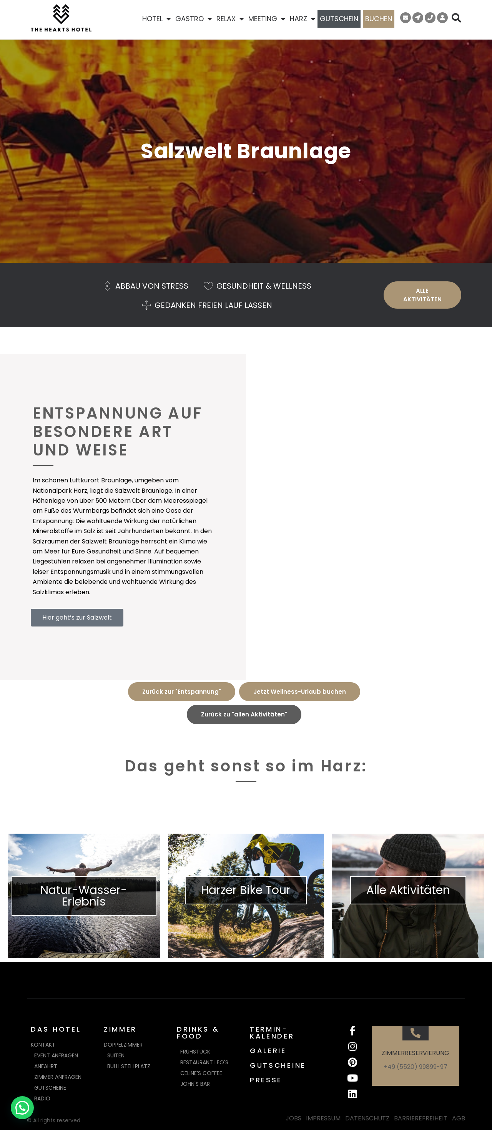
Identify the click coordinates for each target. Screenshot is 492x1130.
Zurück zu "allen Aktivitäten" (244, 714)
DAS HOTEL (56, 1029)
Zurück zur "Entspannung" (181, 692)
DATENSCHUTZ (367, 1118)
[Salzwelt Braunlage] (369, 517)
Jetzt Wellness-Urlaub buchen (299, 692)
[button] (22, 1107)
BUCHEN (378, 18)
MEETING (266, 19)
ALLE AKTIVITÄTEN (422, 295)
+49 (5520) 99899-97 (415, 1066)
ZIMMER (120, 1029)
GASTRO (193, 19)
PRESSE (266, 1080)
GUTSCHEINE (278, 1065)
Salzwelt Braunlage (246, 151)
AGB (458, 1118)
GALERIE (268, 1050)
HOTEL (156, 19)
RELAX (230, 19)
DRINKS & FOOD (198, 1032)
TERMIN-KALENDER (272, 1032)
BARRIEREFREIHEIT (420, 1118)
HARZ (302, 19)
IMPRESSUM (323, 1118)
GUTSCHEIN (339, 18)
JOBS (293, 1118)
